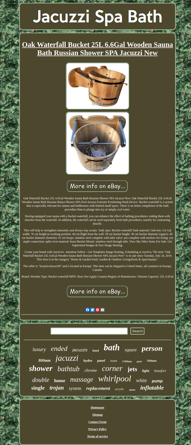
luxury (39, 349)
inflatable (152, 387)
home (59, 380)
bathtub (68, 369)
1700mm (127, 361)
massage (81, 379)
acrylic (119, 389)
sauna (132, 389)
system (75, 388)
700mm (152, 361)
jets (132, 369)
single (38, 388)
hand (96, 350)
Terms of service (97, 436)
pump (157, 381)
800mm (45, 360)
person (152, 348)
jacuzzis (79, 350)
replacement (98, 388)
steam (113, 361)
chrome (91, 370)
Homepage (97, 407)
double (40, 379)
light (145, 371)
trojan (56, 388)
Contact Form (97, 422)
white (141, 380)
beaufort (160, 371)
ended (59, 348)
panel (101, 361)
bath (112, 347)
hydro (87, 361)
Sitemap (97, 414)
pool (139, 361)
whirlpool (114, 378)
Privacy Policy (97, 429)
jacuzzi (67, 358)
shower (40, 368)
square (131, 349)
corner (112, 368)
